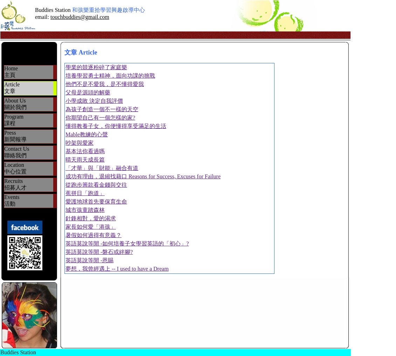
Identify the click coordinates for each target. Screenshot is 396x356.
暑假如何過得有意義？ (93, 235)
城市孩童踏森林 (85, 210)
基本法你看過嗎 (85, 151)
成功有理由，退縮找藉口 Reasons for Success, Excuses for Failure (143, 176)
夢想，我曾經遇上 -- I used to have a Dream (117, 269)
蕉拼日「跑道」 (85, 193)
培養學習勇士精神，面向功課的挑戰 (110, 76)
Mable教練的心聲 (86, 134)
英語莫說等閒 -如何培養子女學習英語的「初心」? (127, 244)
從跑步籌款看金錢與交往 (96, 185)
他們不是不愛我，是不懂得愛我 (104, 84)
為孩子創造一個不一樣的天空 (101, 109)
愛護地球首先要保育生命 (96, 202)
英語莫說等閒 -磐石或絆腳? (99, 252)
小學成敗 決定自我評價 (94, 101)
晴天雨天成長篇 (85, 160)
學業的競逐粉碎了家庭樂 (96, 67)
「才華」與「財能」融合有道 (101, 168)
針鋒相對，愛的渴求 (90, 218)
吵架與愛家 (79, 143)
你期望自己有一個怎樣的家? (100, 118)
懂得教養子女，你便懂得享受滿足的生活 (115, 126)
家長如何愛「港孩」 (90, 227)
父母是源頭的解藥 (87, 92)
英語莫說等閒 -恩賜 (89, 260)
